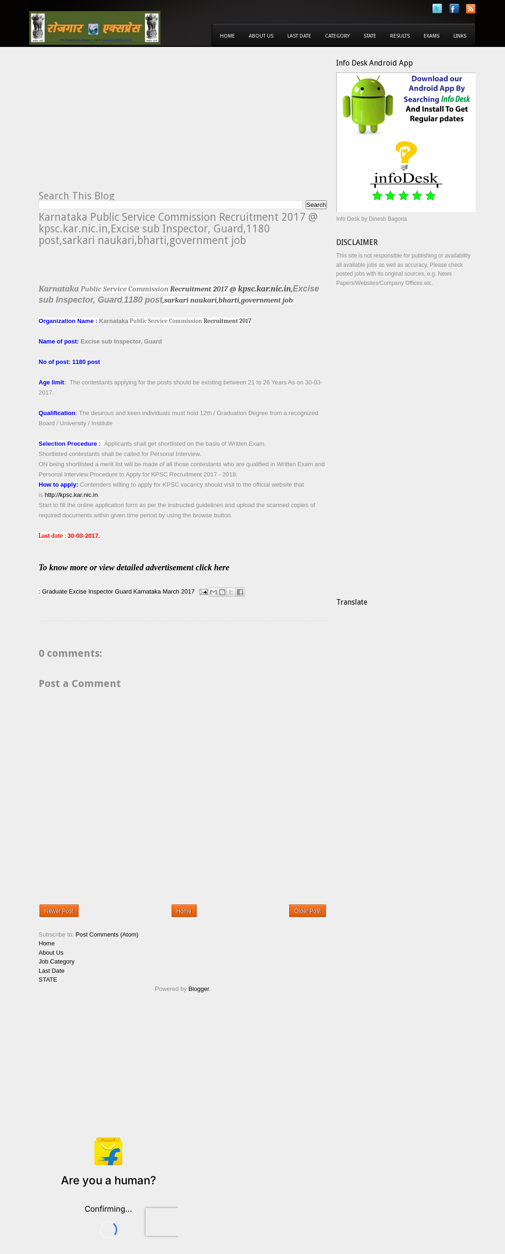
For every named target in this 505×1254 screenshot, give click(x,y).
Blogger (198, 988)
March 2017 (179, 591)
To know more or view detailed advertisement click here (146, 567)
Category (337, 36)
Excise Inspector (91, 591)
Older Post (307, 911)
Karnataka (147, 591)
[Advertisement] (117, 124)
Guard (123, 591)
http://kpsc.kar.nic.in (71, 494)
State (370, 36)
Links (459, 36)
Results (400, 36)
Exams (431, 36)
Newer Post (59, 911)
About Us (261, 36)
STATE (48, 979)
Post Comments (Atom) (107, 934)
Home (227, 36)
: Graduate (53, 591)
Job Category (56, 961)
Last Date (299, 36)
